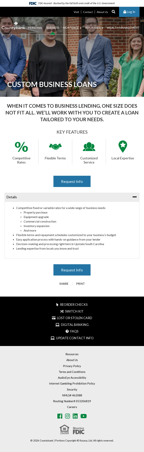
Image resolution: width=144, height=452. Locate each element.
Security (72, 389)
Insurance (93, 27)
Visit (76, 12)
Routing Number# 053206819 (72, 401)
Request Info (72, 181)
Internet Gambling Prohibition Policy (72, 383)
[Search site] (113, 12)
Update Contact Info (75, 338)
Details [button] (11, 197)
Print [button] (80, 283)
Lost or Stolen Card (74, 318)
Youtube (83, 416)
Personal (35, 27)
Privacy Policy (72, 366)
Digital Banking (75, 325)
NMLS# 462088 (72, 395)
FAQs (74, 331)
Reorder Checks (74, 305)
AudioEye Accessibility (72, 377)
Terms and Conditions (72, 371)
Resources (72, 354)
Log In (129, 12)
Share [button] (63, 283)
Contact (88, 12)
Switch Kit (74, 311)
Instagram (67, 416)
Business (52, 27)
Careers (72, 407)
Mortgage (71, 27)
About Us (102, 12)
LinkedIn (75, 416)
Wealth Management (123, 27)
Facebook (59, 416)
